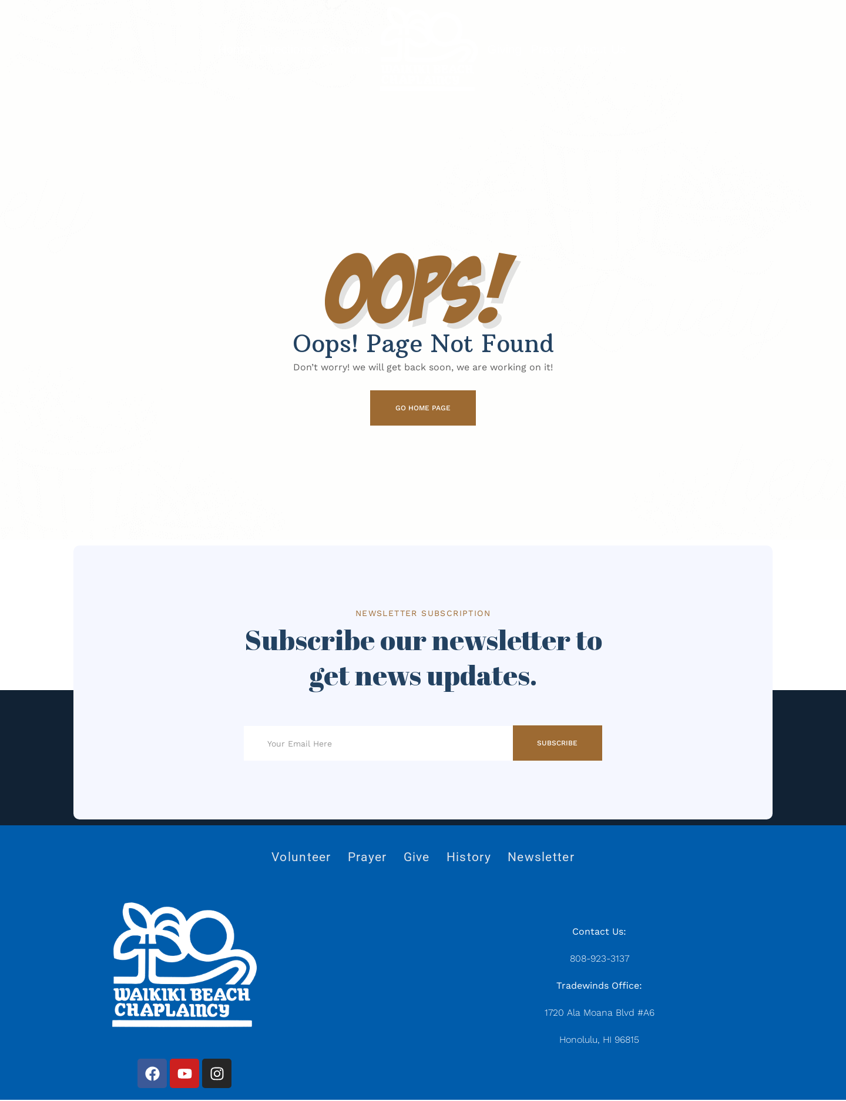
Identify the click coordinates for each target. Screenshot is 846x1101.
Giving (505, 49)
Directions (286, 49)
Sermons (345, 49)
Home (233, 49)
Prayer (548, 49)
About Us (600, 49)
